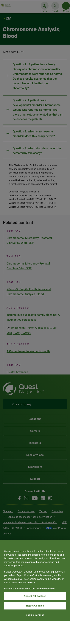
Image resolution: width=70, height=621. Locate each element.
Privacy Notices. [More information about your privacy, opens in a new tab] (46, 588)
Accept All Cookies (35, 596)
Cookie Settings (35, 615)
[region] (35, 580)
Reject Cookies (35, 605)
